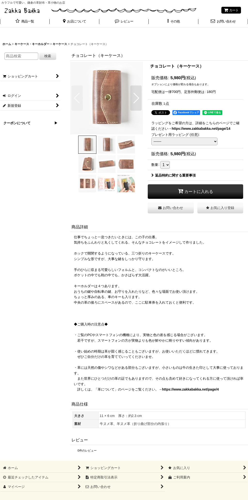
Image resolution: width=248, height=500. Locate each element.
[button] (74, 21)
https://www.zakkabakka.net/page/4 (190, 389)
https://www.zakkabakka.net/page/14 (201, 129)
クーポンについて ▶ (29, 123)
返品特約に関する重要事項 (173, 175)
